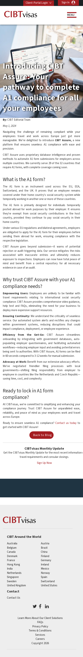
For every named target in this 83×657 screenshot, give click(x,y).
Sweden (11, 581)
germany (46, 560)
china (44, 551)
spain (44, 577)
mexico (45, 568)
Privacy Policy (40, 626)
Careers (40, 639)
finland (45, 556)
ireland (45, 564)
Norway (45, 573)
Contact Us (13, 597)
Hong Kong (13, 564)
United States (49, 585)
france (11, 560)
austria (45, 543)
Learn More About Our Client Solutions (40, 618)
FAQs (40, 622)
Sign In (66, 2)
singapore (13, 577)
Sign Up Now (44, 463)
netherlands (14, 573)
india (10, 568)
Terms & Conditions (40, 630)
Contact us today (65, 423)
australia (12, 543)
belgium (11, 547)
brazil (44, 547)
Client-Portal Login (36, 2)
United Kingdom (16, 585)
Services (40, 634)
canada (11, 551)
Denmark (12, 556)
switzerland (48, 581)
